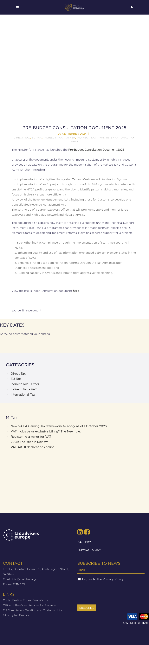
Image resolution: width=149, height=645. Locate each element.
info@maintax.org (24, 579)
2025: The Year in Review (29, 442)
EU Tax (37, 137)
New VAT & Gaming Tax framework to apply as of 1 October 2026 (59, 426)
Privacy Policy (113, 579)
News (74, 141)
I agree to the (103, 579)
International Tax (120, 137)
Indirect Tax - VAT (91, 137)
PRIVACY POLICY (89, 549)
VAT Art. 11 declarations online (32, 447)
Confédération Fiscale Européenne (26, 600)
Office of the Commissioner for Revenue (29, 605)
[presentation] (106, 592)
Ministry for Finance (16, 615)
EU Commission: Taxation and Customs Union (33, 610)
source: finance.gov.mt (27, 310)
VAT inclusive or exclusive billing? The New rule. (46, 431)
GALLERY (84, 542)
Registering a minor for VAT (31, 436)
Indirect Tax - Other (59, 137)
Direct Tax (22, 137)
